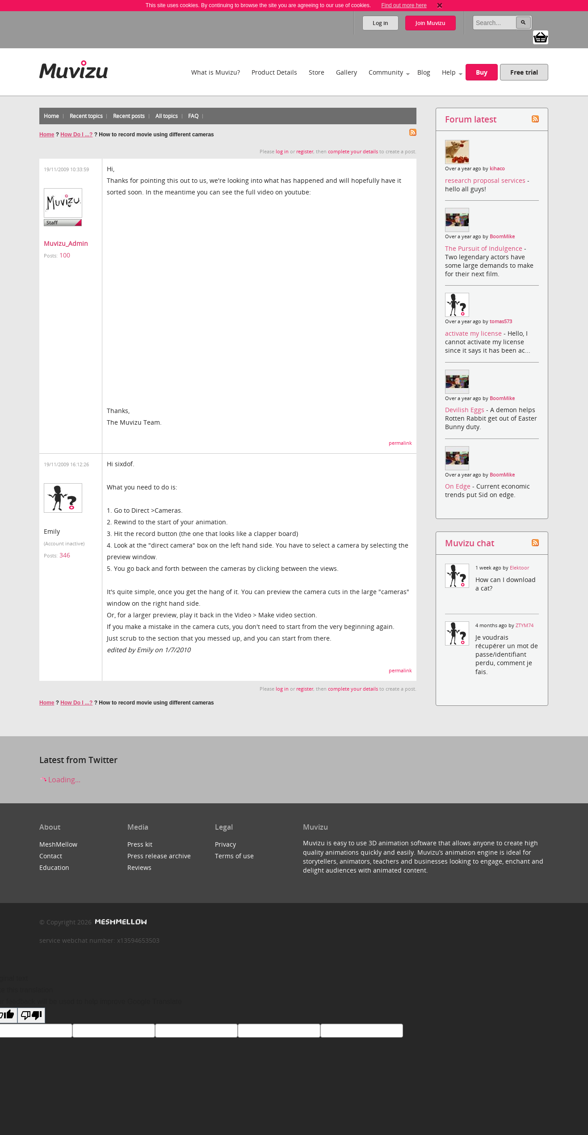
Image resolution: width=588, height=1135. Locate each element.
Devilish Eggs (465, 409)
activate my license (474, 333)
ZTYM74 (524, 625)
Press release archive (159, 856)
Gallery (346, 72)
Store (316, 72)
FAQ (193, 116)
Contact (50, 856)
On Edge (458, 486)
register (304, 151)
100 (64, 255)
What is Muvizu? (215, 72)
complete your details (353, 151)
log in (282, 151)
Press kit (139, 844)
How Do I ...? (76, 134)
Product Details (274, 72)
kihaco (497, 168)
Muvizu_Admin (66, 243)
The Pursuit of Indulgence (484, 248)
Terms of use (234, 856)
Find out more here (403, 5)
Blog (423, 72)
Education (54, 867)
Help (449, 72)
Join (430, 23)
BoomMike (502, 236)
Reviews (139, 867)
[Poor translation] (31, 1015)
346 (64, 555)
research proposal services (486, 180)
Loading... (59, 780)
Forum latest (470, 119)
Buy (481, 72)
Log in (380, 23)
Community (386, 72)
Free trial (524, 72)
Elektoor (519, 568)
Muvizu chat (469, 543)
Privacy (225, 844)
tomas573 (501, 321)
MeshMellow (58, 844)
